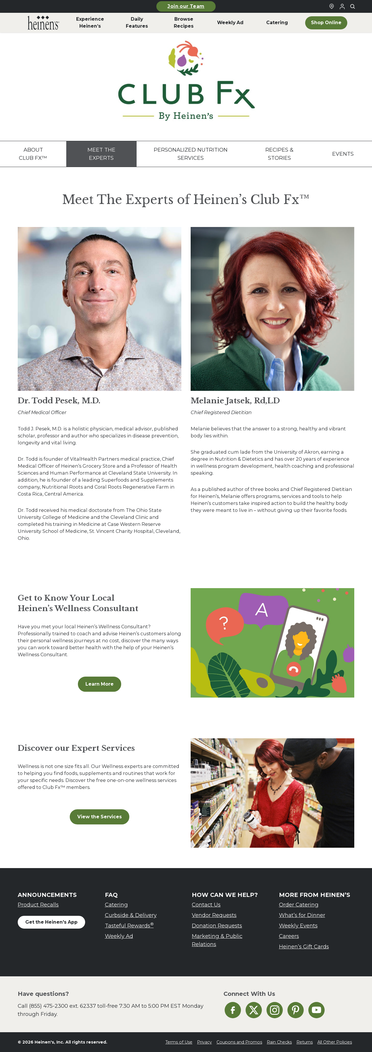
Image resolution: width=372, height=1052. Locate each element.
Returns (304, 1042)
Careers (289, 936)
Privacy (204, 1042)
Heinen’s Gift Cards (304, 946)
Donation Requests (217, 925)
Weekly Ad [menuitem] (230, 22)
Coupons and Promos (239, 1042)
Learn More (99, 684)
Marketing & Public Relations (217, 940)
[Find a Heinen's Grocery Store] (332, 6)
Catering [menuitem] (277, 22)
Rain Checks (279, 1042)
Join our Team (185, 6)
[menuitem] (43, 23)
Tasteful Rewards (129, 925)
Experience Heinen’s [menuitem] (90, 22)
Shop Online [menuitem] (326, 22)
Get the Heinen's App (51, 922)
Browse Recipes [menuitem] (184, 22)
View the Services (99, 816)
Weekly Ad (119, 936)
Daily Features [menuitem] (137, 22)
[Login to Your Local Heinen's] (342, 6)
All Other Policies (334, 1042)
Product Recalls (38, 904)
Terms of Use (178, 1042)
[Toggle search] (352, 6)
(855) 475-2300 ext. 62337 (62, 1006)
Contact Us (206, 904)
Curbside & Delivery (131, 915)
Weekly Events (298, 925)
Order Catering (299, 904)
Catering (116, 904)
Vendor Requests (214, 915)
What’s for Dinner (302, 915)
